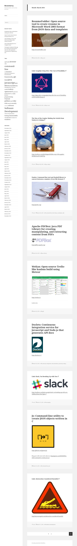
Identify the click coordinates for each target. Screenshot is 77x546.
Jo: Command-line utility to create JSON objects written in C (49, 418)
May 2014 (7, 193)
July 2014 (7, 189)
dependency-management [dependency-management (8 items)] (10, 73)
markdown (60, 213)
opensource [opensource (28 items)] (9, 91)
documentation (55, 363)
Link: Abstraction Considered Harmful (45, 479)
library (56, 213)
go (42, 58)
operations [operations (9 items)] (15, 91)
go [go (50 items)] (15, 76)
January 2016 (7, 148)
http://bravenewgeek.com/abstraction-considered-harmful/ (47, 516)
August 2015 (7, 159)
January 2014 (7, 202)
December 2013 (8, 204)
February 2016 (8, 146)
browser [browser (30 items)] (13, 62)
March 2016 (7, 144)
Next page (70, 534)
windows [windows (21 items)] (7, 119)
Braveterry (9, 6)
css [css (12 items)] (5, 71)
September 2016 (8, 130)
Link (34, 105)
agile (43, 311)
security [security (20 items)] (13, 103)
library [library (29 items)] (7, 86)
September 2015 (8, 157)
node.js (48, 164)
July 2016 (7, 135)
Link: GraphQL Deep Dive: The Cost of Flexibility (48, 71)
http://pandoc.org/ (36, 204)
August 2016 (7, 132)
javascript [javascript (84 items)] (10, 82)
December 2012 (8, 216)
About (6, 15)
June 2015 (7, 164)
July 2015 (7, 162)
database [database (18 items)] (9, 72)
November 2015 (8, 153)
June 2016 (7, 137)
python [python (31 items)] (7, 101)
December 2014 (8, 177)
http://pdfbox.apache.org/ (38, 245)
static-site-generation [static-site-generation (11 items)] (9, 113)
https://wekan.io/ (36, 297)
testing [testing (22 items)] (7, 116)
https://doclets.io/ (36, 355)
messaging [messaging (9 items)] (7, 87)
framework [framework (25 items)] (8, 77)
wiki (63, 213)
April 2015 (7, 168)
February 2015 (8, 173)
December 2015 (8, 150)
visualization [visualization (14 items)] (8, 117)
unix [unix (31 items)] (16, 115)
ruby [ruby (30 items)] (14, 101)
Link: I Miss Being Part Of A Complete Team (10, 44)
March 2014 (7, 198)
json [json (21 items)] (16, 83)
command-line (49, 213)
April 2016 (7, 141)
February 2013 (8, 211)
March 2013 (7, 209)
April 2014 (7, 195)
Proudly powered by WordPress (38, 543)
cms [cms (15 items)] (6, 64)
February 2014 (8, 200)
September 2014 (8, 184)
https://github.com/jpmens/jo (39, 450)
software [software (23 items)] (11, 105)
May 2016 (7, 139)
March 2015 (7, 171)
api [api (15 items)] (5, 62)
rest (49, 105)
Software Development (50, 524)
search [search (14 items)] (9, 103)
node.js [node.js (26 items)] (10, 89)
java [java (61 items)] (10, 79)
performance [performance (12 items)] (8, 93)
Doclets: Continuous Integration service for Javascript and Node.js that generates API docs (48, 328)
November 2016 (8, 128)
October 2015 (7, 155)
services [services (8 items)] (6, 105)
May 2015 (7, 166)
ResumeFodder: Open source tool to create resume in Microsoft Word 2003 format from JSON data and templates (50, 25)
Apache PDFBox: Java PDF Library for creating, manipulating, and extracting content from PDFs (49, 230)
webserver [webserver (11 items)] (14, 117)
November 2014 (8, 180)
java (43, 253)
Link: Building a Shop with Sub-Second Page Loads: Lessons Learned (10, 40)
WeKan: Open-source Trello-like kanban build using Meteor (48, 269)
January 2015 (7, 175)
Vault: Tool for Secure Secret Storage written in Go (11, 35)
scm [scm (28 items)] (6, 103)
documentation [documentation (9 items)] (8, 74)
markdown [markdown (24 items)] (14, 86)
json (44, 58)
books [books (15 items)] (8, 62)
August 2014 (7, 186)
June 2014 (7, 191)
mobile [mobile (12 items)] (6, 89)
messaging (48, 402)
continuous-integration (46, 363)
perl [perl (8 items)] (12, 93)
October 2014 (7, 182)
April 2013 (7, 207)
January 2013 (7, 213)
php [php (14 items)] (14, 93)
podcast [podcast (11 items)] (6, 95)
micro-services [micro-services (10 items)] (12, 87)
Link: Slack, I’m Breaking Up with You (44, 376)
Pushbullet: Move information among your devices (11, 32)
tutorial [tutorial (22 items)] (11, 116)
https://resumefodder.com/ (39, 49)
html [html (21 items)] (6, 80)
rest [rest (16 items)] (11, 101)
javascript (61, 363)
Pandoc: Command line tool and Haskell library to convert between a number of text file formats (49, 178)
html (53, 213)
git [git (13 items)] (13, 77)
